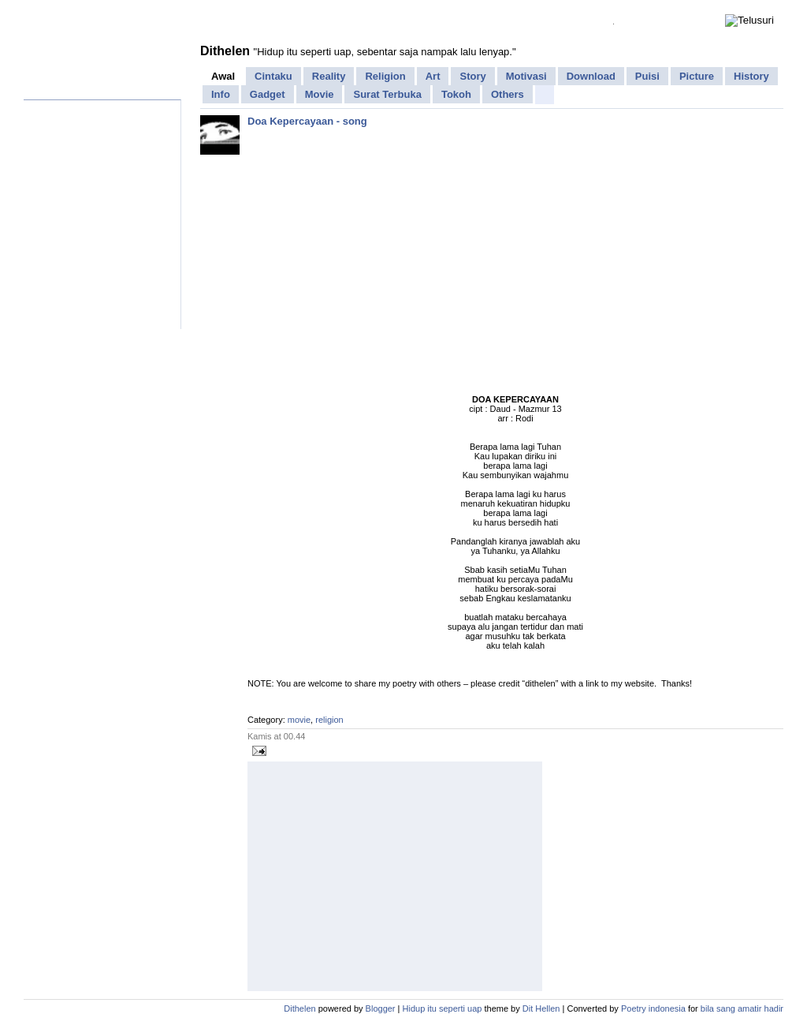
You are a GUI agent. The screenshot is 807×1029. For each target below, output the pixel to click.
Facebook (85, 10)
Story (472, 76)
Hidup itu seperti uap (442, 1008)
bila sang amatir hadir (742, 1008)
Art (433, 76)
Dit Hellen (541, 1008)
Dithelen (225, 51)
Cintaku (273, 76)
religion (329, 719)
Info (220, 94)
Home (41, 10)
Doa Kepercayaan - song (307, 121)
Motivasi (526, 76)
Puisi (647, 76)
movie (299, 719)
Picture (696, 76)
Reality (329, 76)
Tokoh (456, 94)
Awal (223, 76)
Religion (385, 76)
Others (507, 94)
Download (591, 76)
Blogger (381, 1008)
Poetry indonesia (653, 1008)
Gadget (267, 94)
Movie (319, 94)
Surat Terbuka (387, 94)
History (751, 76)
